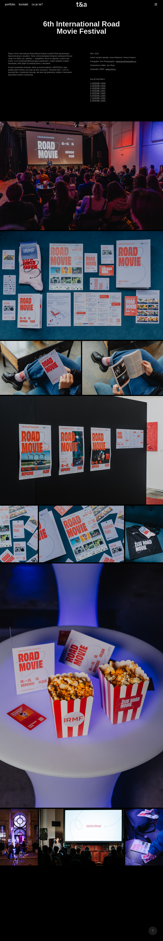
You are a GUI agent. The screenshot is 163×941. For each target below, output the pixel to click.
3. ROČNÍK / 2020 (97, 88)
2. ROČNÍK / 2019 (97, 86)
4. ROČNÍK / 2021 (97, 90)
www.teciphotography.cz (126, 61)
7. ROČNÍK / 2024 (97, 98)
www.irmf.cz (111, 69)
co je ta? (37, 4)
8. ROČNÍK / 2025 (97, 100)
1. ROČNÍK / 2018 (97, 83)
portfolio (10, 4)
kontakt (23, 4)
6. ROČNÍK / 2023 (97, 95)
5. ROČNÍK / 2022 (97, 93)
